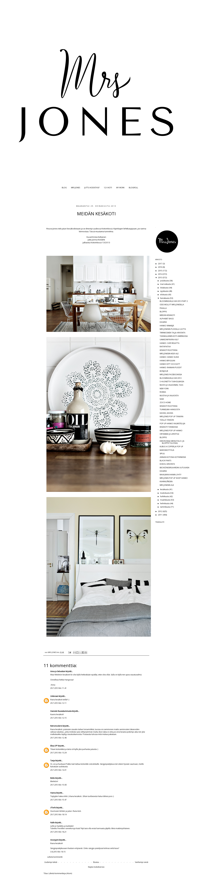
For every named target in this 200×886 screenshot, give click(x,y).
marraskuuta (165, 284)
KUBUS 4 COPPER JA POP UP (171, 446)
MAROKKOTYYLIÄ (167, 450)
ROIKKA (163, 392)
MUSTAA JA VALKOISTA (169, 395)
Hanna (53, 793)
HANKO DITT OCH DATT (170, 364)
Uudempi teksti (50, 862)
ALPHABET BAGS (167, 318)
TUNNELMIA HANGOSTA (170, 409)
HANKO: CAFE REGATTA (169, 343)
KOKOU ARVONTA (167, 464)
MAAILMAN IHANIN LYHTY (170, 474)
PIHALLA (163, 308)
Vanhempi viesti (141, 862)
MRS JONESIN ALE (167, 485)
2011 (160, 515)
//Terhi (53, 807)
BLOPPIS (163, 311)
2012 (160, 511)
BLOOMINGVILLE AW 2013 (170, 378)
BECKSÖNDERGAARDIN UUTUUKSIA (174, 467)
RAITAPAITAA (165, 346)
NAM (162, 399)
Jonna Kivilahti (98, 239)
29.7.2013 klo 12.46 (58, 737)
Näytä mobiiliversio (96, 867)
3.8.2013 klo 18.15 (58, 851)
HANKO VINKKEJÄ (167, 325)
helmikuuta (165, 503)
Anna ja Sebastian (57, 671)
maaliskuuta (165, 500)
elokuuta (164, 294)
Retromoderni (56, 726)
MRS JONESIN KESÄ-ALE (169, 353)
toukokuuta (165, 493)
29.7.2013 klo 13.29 (58, 752)
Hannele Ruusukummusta (61, 711)
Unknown (54, 696)
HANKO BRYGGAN (167, 360)
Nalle (52, 822)
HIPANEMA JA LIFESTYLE (169, 434)
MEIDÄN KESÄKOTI (167, 315)
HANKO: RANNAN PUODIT (171, 367)
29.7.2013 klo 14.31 (58, 770)
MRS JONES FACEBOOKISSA (171, 374)
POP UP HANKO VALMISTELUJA (172, 423)
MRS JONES (75, 187)
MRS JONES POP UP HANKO (171, 430)
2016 (160, 267)
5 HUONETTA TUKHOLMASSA (172, 381)
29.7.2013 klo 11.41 (58, 688)
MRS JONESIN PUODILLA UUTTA (173, 329)
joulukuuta (164, 280)
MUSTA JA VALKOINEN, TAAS (171, 385)
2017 (160, 263)
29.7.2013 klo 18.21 (58, 832)
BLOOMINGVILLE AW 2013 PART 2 (174, 301)
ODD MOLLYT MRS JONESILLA (172, 304)
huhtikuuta (164, 496)
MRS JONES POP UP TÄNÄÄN (171, 416)
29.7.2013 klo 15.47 (58, 799)
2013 (160, 277)
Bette (52, 778)
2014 (160, 274)
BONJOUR (164, 371)
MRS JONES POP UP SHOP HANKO (174, 478)
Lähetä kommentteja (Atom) (60, 873)
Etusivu (96, 862)
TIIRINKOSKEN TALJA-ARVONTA (172, 332)
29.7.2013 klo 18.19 (58, 814)
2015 (160, 270)
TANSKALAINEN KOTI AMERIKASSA (174, 336)
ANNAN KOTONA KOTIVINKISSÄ (173, 457)
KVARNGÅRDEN (166, 481)
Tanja (52, 760)
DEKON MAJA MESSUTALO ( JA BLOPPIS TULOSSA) (172, 442)
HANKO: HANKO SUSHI (169, 357)
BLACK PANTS (165, 460)
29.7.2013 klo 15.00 (58, 785)
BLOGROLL (133, 187)
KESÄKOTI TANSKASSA (169, 427)
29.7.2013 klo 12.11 (58, 703)
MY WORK (120, 187)
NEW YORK (164, 388)
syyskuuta (164, 291)
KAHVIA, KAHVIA (166, 413)
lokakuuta (164, 287)
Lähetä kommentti (55, 857)
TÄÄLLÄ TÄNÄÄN (167, 420)
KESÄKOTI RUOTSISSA (168, 350)
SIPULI (162, 453)
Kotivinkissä (96, 242)
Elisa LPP (53, 746)
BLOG (64, 187)
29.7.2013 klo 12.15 (58, 718)
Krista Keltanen (99, 237)
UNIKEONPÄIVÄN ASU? (169, 339)
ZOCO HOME (165, 402)
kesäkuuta (164, 489)
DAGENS (163, 322)
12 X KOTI (108, 187)
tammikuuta (165, 507)
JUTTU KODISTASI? (92, 187)
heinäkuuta (165, 298)
